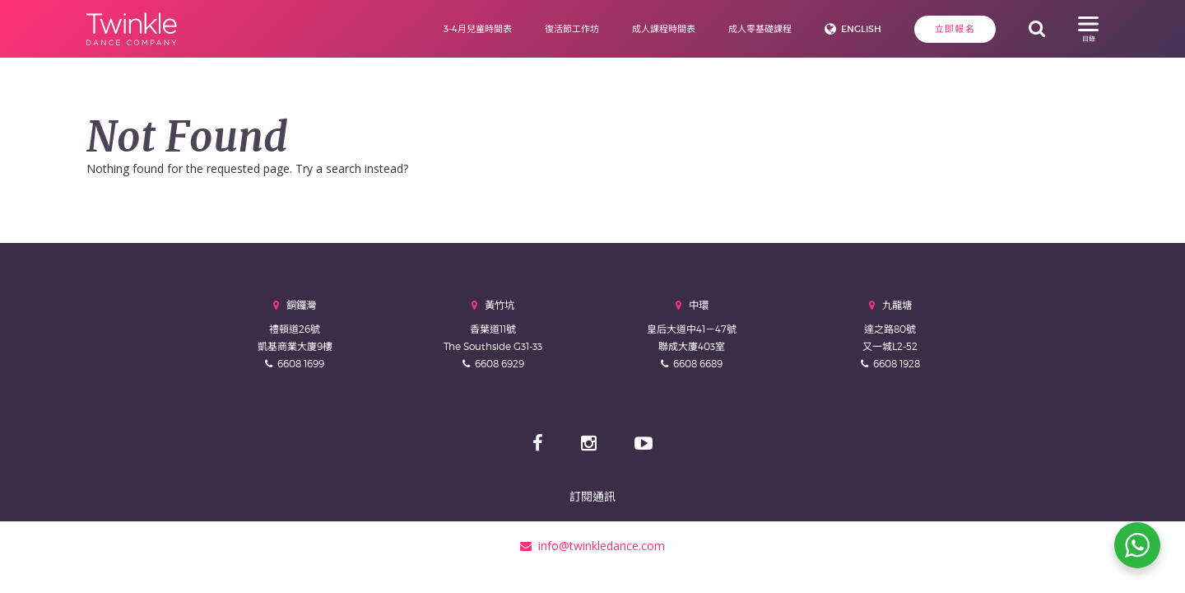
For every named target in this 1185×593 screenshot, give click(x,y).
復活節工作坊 (572, 29)
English (861, 29)
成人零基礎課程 (760, 29)
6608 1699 (300, 363)
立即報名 (955, 29)
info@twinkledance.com (592, 545)
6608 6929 (499, 363)
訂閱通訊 (592, 496)
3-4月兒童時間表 (478, 29)
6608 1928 (896, 363)
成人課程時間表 (663, 29)
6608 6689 (698, 363)
